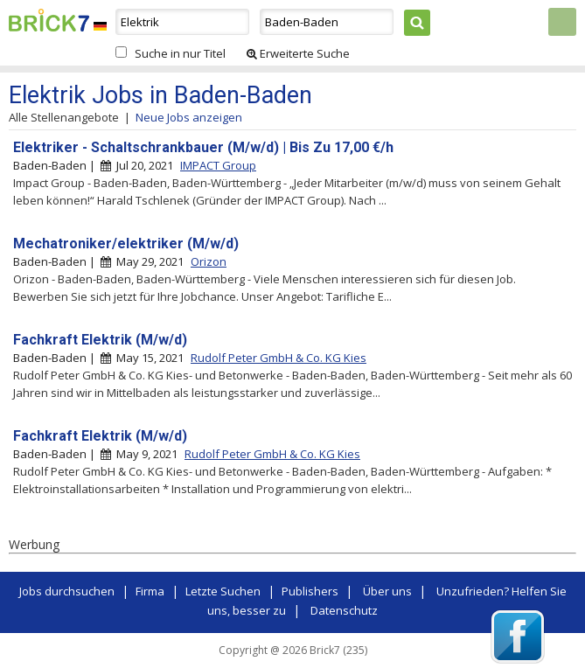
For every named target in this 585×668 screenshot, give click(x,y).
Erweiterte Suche (298, 53)
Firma (150, 591)
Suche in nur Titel (180, 53)
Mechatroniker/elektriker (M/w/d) (126, 243)
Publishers (310, 591)
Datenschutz (344, 610)
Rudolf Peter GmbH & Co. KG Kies (278, 357)
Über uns (387, 591)
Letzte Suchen (223, 591)
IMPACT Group (218, 165)
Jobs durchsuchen (67, 591)
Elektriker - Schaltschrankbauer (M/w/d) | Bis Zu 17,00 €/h (203, 147)
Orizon (208, 261)
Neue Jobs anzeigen (189, 117)
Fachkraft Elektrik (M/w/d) (100, 339)
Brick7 (49, 20)
